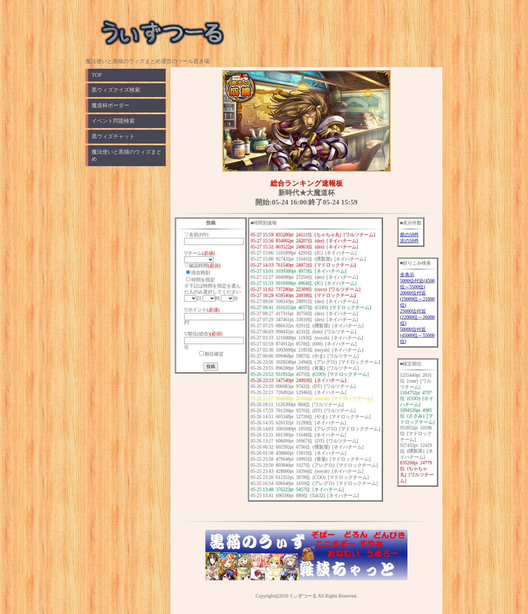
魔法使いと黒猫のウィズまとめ (127, 155)
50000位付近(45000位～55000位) (417, 335)
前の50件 (409, 234)
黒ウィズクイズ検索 (116, 90)
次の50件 (409, 240)
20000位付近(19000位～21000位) (417, 299)
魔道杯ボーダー (110, 105)
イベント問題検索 (113, 121)
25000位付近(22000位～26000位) (417, 317)
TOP (97, 75)
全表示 (407, 274)
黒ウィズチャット (113, 136)
